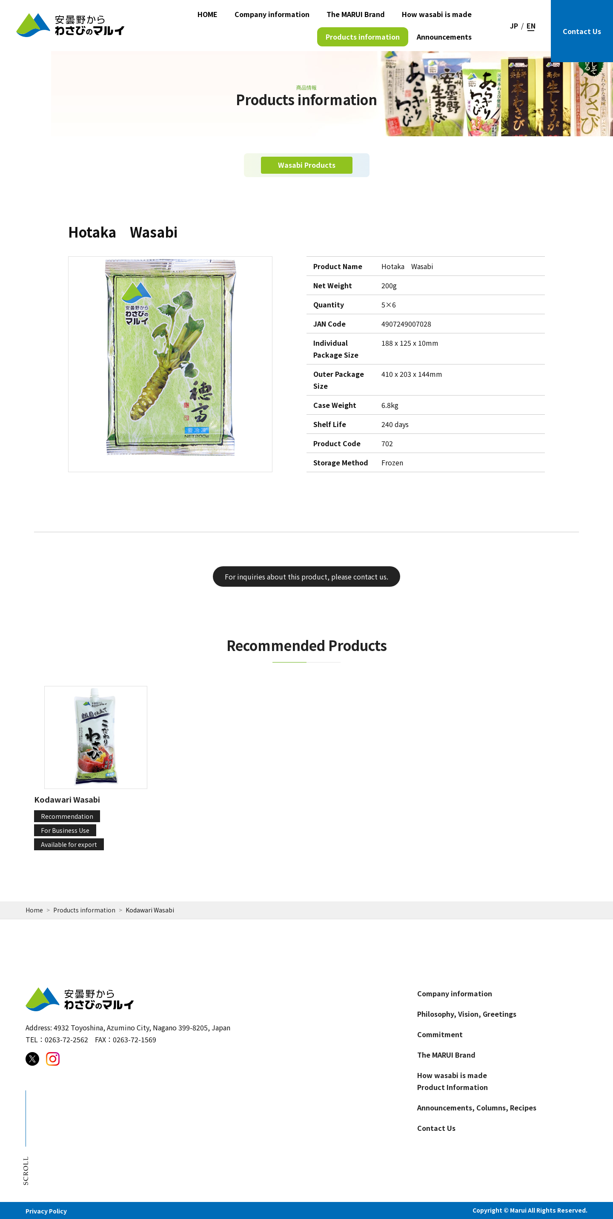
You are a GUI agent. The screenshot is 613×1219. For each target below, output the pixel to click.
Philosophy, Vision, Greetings (466, 1014)
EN (531, 25)
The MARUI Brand (356, 14)
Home (34, 910)
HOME (208, 14)
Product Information (452, 1087)
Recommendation (67, 816)
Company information (272, 14)
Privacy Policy (46, 1211)
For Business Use (65, 830)
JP (514, 25)
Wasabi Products (306, 165)
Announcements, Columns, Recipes (476, 1107)
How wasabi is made (437, 14)
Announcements (444, 37)
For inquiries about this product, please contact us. (306, 576)
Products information (363, 37)
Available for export (69, 844)
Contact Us (582, 31)
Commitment (440, 1034)
